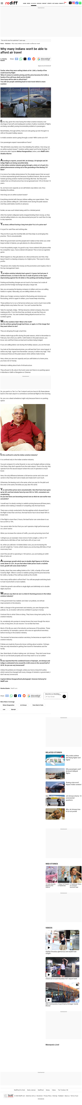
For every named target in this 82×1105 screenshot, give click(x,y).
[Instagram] (73, 2)
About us (67, 1095)
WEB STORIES (52, 864)
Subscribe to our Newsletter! (52, 694)
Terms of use (74, 1095)
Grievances (41, 1099)
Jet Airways (23, 705)
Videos (54, 1090)
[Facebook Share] (29, 59)
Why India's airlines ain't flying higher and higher (73, 758)
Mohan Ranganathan (8, 705)
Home (2, 43)
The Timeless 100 (63, 1090)
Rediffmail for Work (19, 1090)
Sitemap (54, 1095)
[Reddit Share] (33, 59)
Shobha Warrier (3, 59)
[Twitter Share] (25, 59)
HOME (24, 3)
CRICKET (44, 3)
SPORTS (49, 3)
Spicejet (13, 709)
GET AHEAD (55, 3)
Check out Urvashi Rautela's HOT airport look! (61, 979)
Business (8, 43)
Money (48, 1090)
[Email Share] (16, 59)
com (4, 709)
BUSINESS (33, 3)
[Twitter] (70, 2)
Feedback (61, 1095)
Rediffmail (41, 1090)
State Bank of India (38, 705)
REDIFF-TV (62, 3)
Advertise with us (31, 1095)
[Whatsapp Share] (20, 59)
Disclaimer (40, 1095)
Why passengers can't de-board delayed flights (73, 771)
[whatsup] (80, 2)
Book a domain (31, 1090)
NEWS (28, 3)
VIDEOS (49, 928)
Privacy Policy (47, 1095)
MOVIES (39, 3)
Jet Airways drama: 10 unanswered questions (73, 798)
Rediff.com (22, 1095)
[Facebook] (77, 2)
